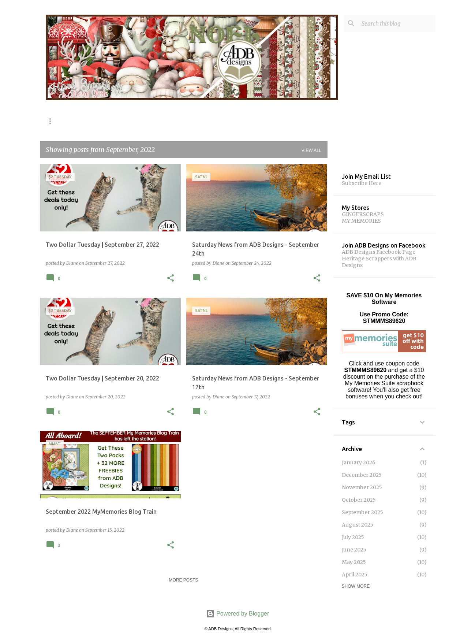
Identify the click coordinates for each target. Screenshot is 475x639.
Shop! (83, 121)
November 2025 (362, 487)
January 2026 (358, 462)
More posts (183, 580)
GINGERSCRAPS (363, 214)
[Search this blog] (397, 23)
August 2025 (357, 524)
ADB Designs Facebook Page (378, 252)
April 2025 (354, 574)
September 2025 (362, 512)
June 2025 (354, 549)
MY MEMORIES (361, 221)
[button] (170, 278)
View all (312, 150)
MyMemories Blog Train (203, 121)
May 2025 (354, 562)
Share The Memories (131, 121)
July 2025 (353, 537)
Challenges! (295, 121)
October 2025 (359, 500)
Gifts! (257, 121)
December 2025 (362, 475)
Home (53, 121)
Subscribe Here (361, 183)
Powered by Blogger (237, 613)
